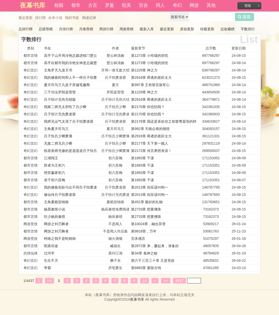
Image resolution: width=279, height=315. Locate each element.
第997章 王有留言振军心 (150, 85)
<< (49, 281)
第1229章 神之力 (144, 70)
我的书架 (72, 18)
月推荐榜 (86, 29)
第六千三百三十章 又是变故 (152, 260)
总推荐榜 (46, 29)
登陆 (247, 6)
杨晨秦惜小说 (54, 209)
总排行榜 (25, 29)
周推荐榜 (126, 29)
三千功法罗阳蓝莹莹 (60, 92)
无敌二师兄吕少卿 (58, 143)
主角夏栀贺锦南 (56, 202)
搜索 (244, 17)
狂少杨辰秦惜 (54, 217)
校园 (58, 5)
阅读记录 (89, 18)
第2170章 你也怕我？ (148, 107)
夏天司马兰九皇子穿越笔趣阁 (67, 85)
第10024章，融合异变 (148, 224)
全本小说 (55, 18)
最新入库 (147, 29)
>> (166, 281)
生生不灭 (51, 260)
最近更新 (25, 18)
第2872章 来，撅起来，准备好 (155, 246)
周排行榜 (106, 29)
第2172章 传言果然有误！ (151, 151)
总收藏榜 (227, 29)
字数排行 (248, 29)
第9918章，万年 (144, 231)
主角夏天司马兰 (56, 129)
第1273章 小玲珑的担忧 (149, 56)
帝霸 (47, 268)
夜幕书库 (137, 299)
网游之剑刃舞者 (56, 224)
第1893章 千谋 (142, 158)
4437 (179, 281)
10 (145, 281)
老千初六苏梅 (54, 180)
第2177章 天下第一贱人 (149, 143)
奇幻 (177, 5)
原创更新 (187, 29)
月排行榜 (66, 29)
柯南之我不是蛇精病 (60, 239)
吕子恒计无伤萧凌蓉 (60, 114)
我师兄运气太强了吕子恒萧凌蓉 (68, 121)
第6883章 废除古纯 (146, 268)
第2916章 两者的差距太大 (151, 77)
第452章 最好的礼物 (147, 202)
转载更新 (207, 29)
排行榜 (40, 18)
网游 (194, 5)
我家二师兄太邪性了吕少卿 (65, 107)
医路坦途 (51, 246)
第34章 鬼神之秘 (144, 253)
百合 (143, 5)
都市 (75, 5)
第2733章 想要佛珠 (146, 209)
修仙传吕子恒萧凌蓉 (60, 195)
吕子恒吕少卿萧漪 (58, 136)
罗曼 (109, 5)
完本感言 (138, 239)
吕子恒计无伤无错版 (60, 99)
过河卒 (49, 253)
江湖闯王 (51, 158)
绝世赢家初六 (54, 173)
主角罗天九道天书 (58, 70)
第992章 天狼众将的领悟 (150, 129)
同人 (160, 5)
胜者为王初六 (54, 165)
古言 (92, 5)
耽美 (126, 5)
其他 (211, 5)
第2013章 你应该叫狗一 (149, 187)
